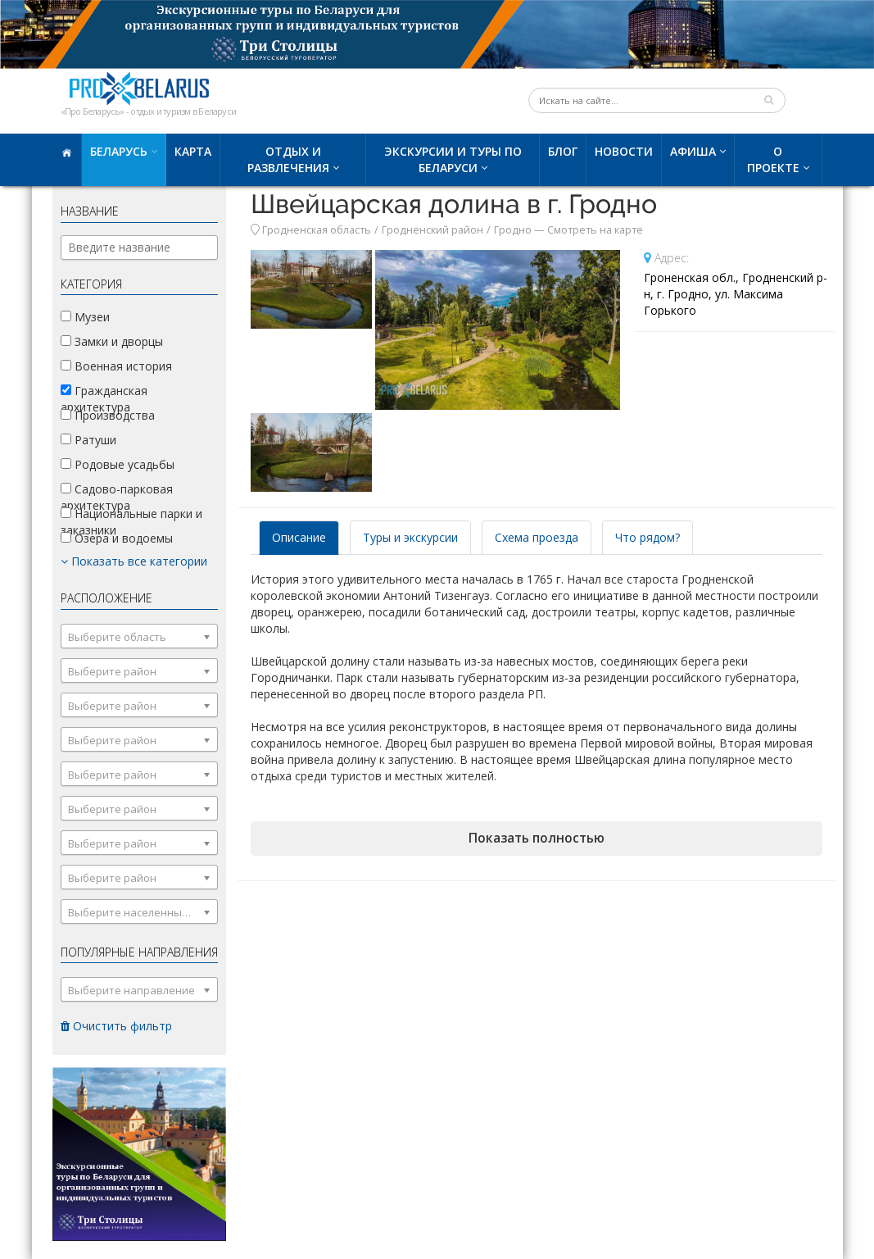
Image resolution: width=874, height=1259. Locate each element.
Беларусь (118, 151)
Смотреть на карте (595, 230)
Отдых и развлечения (288, 159)
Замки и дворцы (112, 341)
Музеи (85, 317)
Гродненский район (432, 230)
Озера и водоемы (117, 538)
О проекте (773, 159)
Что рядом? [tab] (647, 537)
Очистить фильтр (116, 1026)
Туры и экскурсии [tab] (410, 537)
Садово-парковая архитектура (117, 497)
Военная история (116, 366)
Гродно (513, 230)
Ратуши (88, 440)
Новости (624, 151)
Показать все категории (134, 561)
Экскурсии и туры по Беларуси (453, 159)
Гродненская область (316, 230)
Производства (108, 415)
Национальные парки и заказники (131, 522)
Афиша (693, 151)
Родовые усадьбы (117, 464)
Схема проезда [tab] (536, 537)
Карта (192, 151)
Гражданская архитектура (104, 399)
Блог (562, 151)
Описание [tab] (299, 537)
